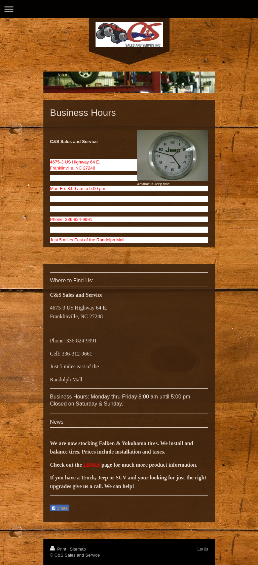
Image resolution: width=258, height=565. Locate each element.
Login (202, 548)
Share (59, 508)
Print (59, 549)
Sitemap (78, 549)
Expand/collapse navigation (129, 9)
